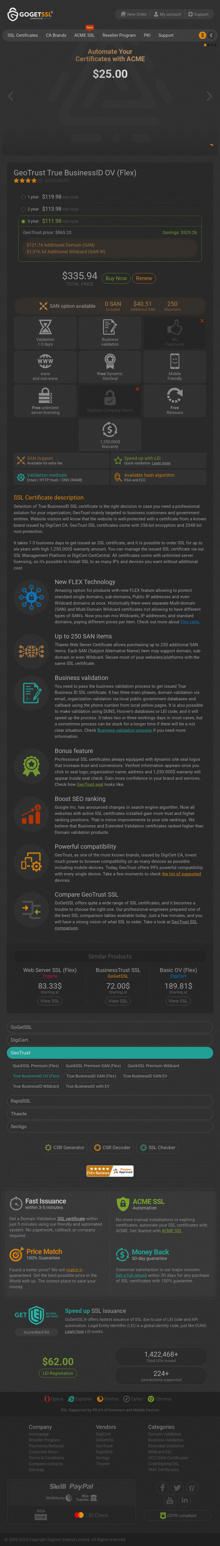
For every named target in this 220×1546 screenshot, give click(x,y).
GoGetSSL (21, 1027)
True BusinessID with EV (87, 1086)
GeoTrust (20, 1053)
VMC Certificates (163, 1469)
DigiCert (19, 1040)
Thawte (19, 1114)
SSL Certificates (23, 35)
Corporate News (43, 1451)
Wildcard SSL (160, 1451)
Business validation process (124, 730)
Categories (161, 1427)
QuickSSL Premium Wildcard (153, 1065)
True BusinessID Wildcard (36, 1086)
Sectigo (19, 1126)
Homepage (39, 1434)
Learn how (74, 1331)
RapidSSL (21, 1101)
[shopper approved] (192, 1488)
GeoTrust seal (90, 784)
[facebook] (162, 1488)
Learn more (161, 463)
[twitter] (177, 1488)
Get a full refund (131, 1275)
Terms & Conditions (46, 1457)
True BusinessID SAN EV (145, 1076)
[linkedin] (185, 1500)
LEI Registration (58, 1373)
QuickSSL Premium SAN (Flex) (93, 1065)
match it (74, 1269)
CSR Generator (64, 1147)
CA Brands (56, 35)
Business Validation (166, 1440)
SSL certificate (71, 1218)
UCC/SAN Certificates (168, 1457)
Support (165, 35)
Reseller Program (119, 35)
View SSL (50, 1001)
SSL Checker (157, 1147)
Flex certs (190, 621)
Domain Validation (164, 1434)
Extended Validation (166, 1445)
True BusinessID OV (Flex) (36, 1076)
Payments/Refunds (46, 1445)
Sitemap (36, 1469)
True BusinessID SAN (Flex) (91, 1076)
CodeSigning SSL (163, 1463)
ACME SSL (84, 33)
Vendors (106, 1427)
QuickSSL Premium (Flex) (36, 1065)
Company (40, 1427)
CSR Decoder (112, 1147)
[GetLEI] (36, 1316)
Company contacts (46, 1463)
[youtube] (170, 1500)
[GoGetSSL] (31, 14)
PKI (147, 35)
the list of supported (181, 874)
